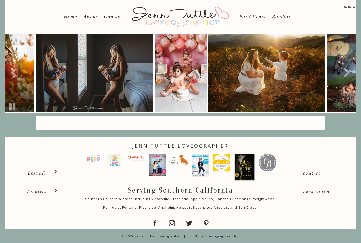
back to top (316, 192)
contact (311, 173)
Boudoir (281, 17)
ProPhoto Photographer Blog (214, 236)
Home (70, 17)
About (90, 17)
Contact (113, 17)
